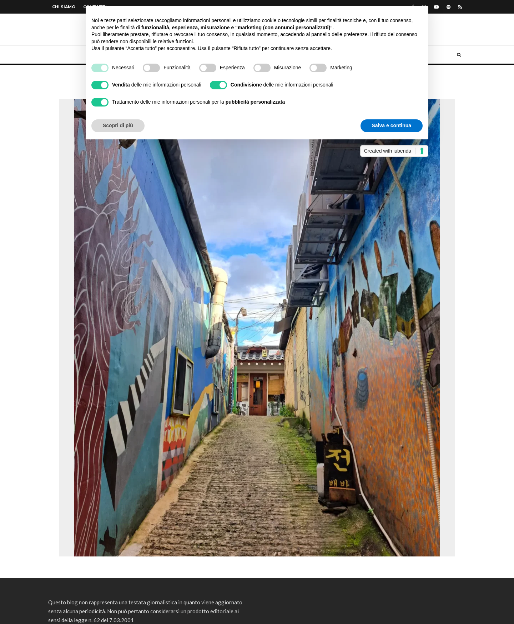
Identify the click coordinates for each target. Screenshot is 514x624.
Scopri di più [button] (118, 125)
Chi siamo (63, 6)
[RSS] (460, 7)
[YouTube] (436, 7)
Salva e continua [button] (391, 125)
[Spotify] (448, 7)
